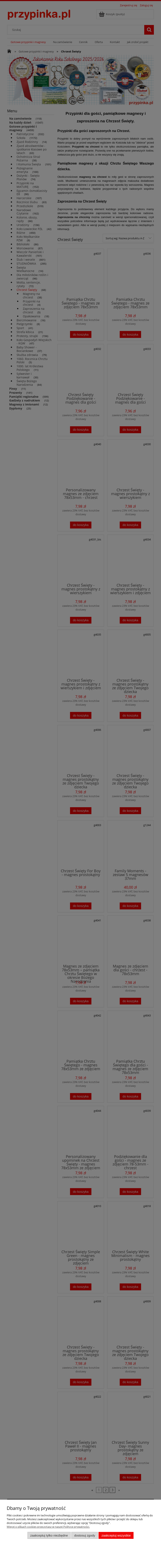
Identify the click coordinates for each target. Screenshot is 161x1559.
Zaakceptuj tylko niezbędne (49, 1535)
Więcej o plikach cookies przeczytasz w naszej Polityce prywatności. (48, 1527)
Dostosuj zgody (84, 1535)
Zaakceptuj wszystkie (116, 1535)
